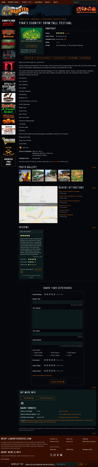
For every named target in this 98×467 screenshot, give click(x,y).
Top (94, 167)
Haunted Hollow (64, 210)
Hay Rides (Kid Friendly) (72, 420)
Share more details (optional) (42, 375)
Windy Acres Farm (65, 205)
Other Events (29, 422)
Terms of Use (54, 441)
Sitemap (85, 439)
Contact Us (53, 439)
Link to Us (69, 441)
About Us (69, 439)
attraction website (55, 161)
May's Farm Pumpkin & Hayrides (69, 191)
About (47, 2)
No (40, 269)
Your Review (37, 308)
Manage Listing (87, 449)
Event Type (26, 2)
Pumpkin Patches (38, 422)
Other (69, 355)
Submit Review (57, 382)
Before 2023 (38, 353)
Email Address (37, 340)
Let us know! (5, 459)
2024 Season (72, 353)
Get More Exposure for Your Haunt (68, 417)
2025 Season (38, 355)
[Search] (85, 2)
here (33, 430)
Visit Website (31, 46)
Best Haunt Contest (89, 441)
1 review (67, 33)
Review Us (29, 58)
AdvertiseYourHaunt (8, 161)
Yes (36, 269)
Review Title (37, 299)
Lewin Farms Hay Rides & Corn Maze (70, 196)
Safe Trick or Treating (49, 422)
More (55, 2)
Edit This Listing (63, 411)
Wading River (35, 19)
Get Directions (59, 58)
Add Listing (69, 449)
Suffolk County (24, 19)
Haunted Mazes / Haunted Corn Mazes (54, 19)
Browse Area (13, 2)
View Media (72, 58)
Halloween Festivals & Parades (35, 420)
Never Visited (55, 355)
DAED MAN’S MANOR (66, 215)
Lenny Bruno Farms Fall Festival (69, 201)
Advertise (53, 449)
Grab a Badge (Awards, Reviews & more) (70, 414)
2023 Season (55, 353)
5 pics (58, 42)
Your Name (36, 331)
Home (3, 2)
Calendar (38, 2)
